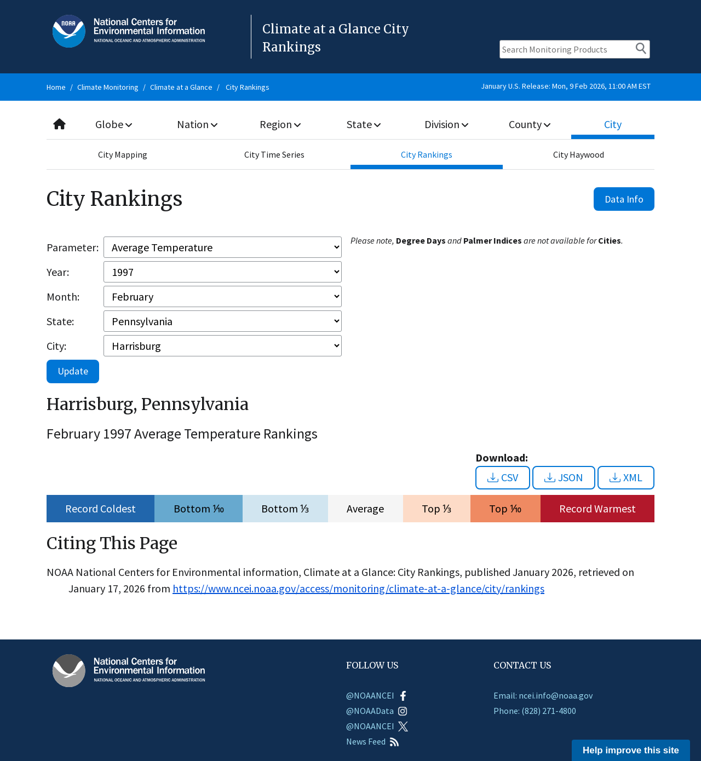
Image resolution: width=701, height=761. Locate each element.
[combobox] (350, 124)
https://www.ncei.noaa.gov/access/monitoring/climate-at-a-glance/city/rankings (358, 588)
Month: (63, 296)
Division (446, 124)
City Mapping (122, 154)
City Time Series (274, 154)
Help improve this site (631, 750)
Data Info (624, 199)
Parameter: (73, 247)
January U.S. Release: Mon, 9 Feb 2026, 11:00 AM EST (566, 86)
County (529, 124)
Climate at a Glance (181, 87)
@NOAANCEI (377, 695)
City (613, 124)
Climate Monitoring (108, 87)
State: (60, 321)
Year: (58, 272)
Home (56, 87)
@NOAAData (376, 710)
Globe (113, 124)
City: (56, 346)
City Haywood (578, 154)
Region (280, 124)
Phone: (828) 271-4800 (534, 710)
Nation (197, 124)
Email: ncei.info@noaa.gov (543, 695)
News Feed (372, 741)
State (364, 124)
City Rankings (247, 87)
